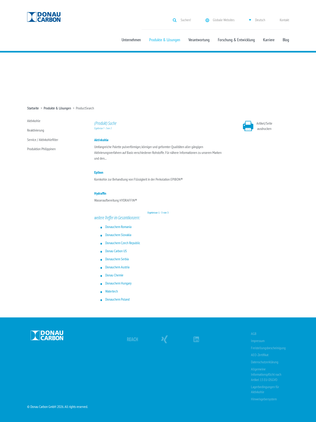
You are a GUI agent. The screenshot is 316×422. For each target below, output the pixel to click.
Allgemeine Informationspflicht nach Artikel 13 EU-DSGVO (266, 374)
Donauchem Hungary (118, 283)
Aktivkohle (33, 120)
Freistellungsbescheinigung (268, 348)
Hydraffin (100, 193)
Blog (286, 39)
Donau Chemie (114, 275)
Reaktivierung (35, 130)
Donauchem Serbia (117, 259)
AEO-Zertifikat (259, 354)
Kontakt (284, 20)
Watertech (111, 291)
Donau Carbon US (116, 251)
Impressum (258, 340)
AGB (253, 333)
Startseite (33, 108)
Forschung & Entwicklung (236, 39)
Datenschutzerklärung (264, 362)
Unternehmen (131, 39)
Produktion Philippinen (41, 149)
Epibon (98, 172)
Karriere (268, 39)
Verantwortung (199, 39)
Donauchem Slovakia (118, 234)
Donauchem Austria (117, 267)
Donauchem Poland (117, 299)
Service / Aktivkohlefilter (42, 139)
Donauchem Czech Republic (122, 242)
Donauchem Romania (118, 226)
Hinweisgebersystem (264, 399)
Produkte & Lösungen (164, 39)
